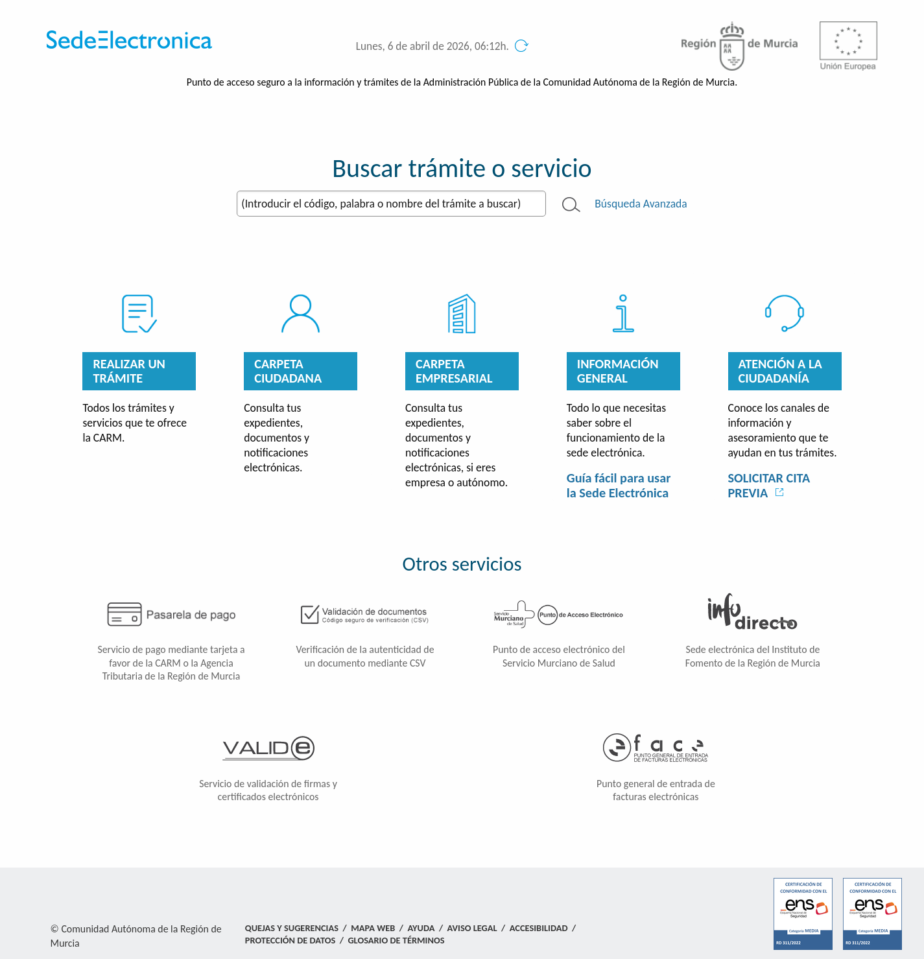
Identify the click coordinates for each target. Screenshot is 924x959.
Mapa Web (373, 928)
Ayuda (421, 928)
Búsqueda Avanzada (641, 203)
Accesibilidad (539, 928)
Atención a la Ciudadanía (780, 371)
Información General (618, 371)
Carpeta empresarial (454, 371)
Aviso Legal (472, 928)
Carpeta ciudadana (288, 371)
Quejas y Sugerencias (291, 928)
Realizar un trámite (129, 371)
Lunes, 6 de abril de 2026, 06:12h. (432, 46)
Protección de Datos (290, 940)
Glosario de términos (396, 940)
